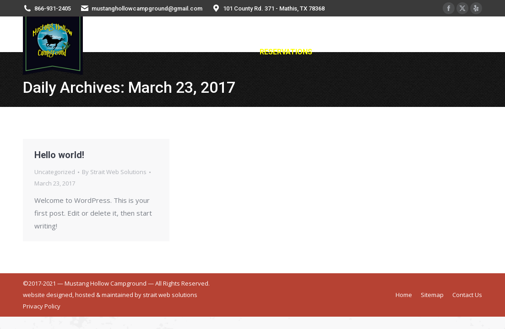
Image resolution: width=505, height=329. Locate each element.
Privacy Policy (41, 306)
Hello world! (59, 154)
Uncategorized (54, 172)
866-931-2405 (52, 8)
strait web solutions (170, 295)
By (114, 172)
